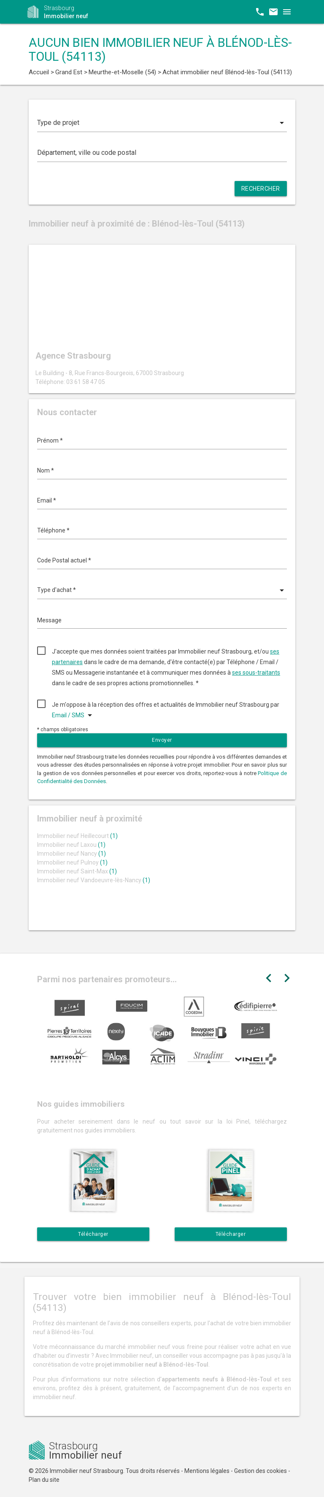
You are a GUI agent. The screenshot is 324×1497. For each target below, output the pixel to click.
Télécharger (93, 1234)
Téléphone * (53, 530)
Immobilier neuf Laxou (71, 844)
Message (49, 620)
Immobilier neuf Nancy (71, 853)
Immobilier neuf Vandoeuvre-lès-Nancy (93, 880)
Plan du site (44, 1479)
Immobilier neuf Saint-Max (77, 871)
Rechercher (260, 188)
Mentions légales (207, 1470)
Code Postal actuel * (64, 560)
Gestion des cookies (260, 1470)
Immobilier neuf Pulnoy (72, 862)
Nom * (45, 470)
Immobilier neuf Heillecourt (77, 835)
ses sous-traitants (256, 672)
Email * (46, 500)
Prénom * (50, 440)
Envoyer (162, 740)
